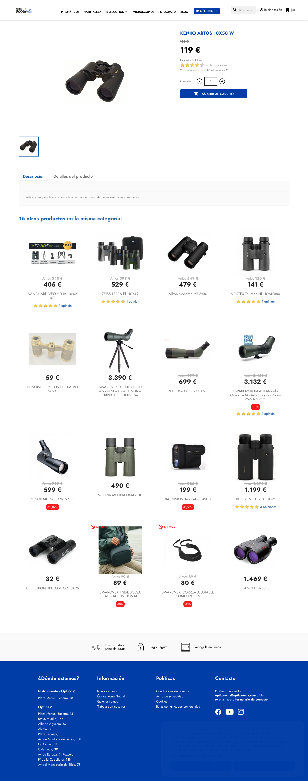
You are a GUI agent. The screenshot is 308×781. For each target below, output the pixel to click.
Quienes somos (107, 701)
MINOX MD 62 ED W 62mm (53, 499)
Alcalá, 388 (46, 729)
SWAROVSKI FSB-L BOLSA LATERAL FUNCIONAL (120, 594)
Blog (184, 12)
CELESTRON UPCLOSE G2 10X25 (52, 588)
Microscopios (143, 12)
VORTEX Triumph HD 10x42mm (255, 294)
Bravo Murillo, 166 (50, 719)
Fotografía (167, 12)
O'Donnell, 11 (47, 744)
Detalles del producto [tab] (73, 176)
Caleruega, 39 (48, 749)
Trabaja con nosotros (111, 707)
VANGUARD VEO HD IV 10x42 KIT (52, 296)
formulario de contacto (251, 699)
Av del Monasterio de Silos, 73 (59, 765)
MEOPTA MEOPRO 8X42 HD (120, 495)
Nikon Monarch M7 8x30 (187, 294)
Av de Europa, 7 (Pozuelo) (56, 754)
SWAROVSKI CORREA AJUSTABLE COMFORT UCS (188, 594)
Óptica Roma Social (111, 696)
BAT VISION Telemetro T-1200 (188, 499)
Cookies (161, 701)
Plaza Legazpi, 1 (49, 734)
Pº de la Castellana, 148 (54, 760)
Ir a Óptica (204, 11)
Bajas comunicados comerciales (178, 707)
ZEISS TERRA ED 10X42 (120, 294)
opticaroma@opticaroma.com (235, 695)
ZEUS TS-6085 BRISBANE (188, 391)
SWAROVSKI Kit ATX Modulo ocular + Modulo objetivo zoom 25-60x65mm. (255, 395)
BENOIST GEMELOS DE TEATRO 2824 (52, 389)
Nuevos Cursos (107, 691)
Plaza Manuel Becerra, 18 (55, 698)
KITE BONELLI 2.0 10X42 (255, 499)
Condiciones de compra (172, 691)
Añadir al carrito (214, 94)
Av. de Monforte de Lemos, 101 (59, 739)
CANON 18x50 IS (256, 588)
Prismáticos (70, 12)
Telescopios (114, 12)
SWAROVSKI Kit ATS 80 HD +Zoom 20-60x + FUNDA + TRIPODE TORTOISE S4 (120, 391)
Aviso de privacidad (169, 696)
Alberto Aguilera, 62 (52, 724)
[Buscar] (243, 10)
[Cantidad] (210, 81)
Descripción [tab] (34, 176)
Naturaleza (92, 12)
